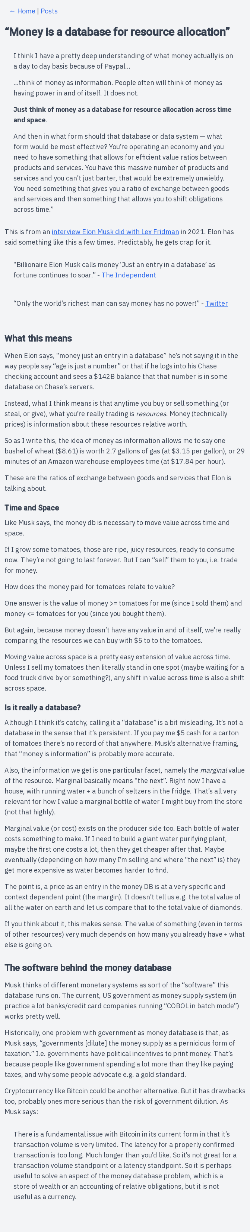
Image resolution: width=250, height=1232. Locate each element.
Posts (49, 11)
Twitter (216, 303)
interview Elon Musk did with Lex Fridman (115, 231)
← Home (22, 11)
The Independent (128, 275)
